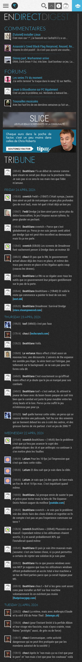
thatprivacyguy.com (24, 598)
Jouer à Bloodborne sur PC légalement (35, 89)
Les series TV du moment (27, 77)
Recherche (44, 6)
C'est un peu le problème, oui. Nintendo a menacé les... (41, 92)
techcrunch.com (39, 333)
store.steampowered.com (27, 310)
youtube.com (57, 503)
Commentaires (25, 28)
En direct (22, 17)
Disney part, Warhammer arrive (31, 58)
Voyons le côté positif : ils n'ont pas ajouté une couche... (42, 49)
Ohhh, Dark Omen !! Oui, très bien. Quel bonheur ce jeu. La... (43, 61)
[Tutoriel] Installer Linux (26, 34)
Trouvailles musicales (25, 101)
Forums (15, 71)
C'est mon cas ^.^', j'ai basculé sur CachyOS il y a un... (40, 37)
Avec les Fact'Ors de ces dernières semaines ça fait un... (41, 104)
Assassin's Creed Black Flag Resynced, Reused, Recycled (43, 46)
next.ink (17, 299)
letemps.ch (52, 615)
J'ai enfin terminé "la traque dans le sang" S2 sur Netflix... (43, 81)
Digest (55, 17)
